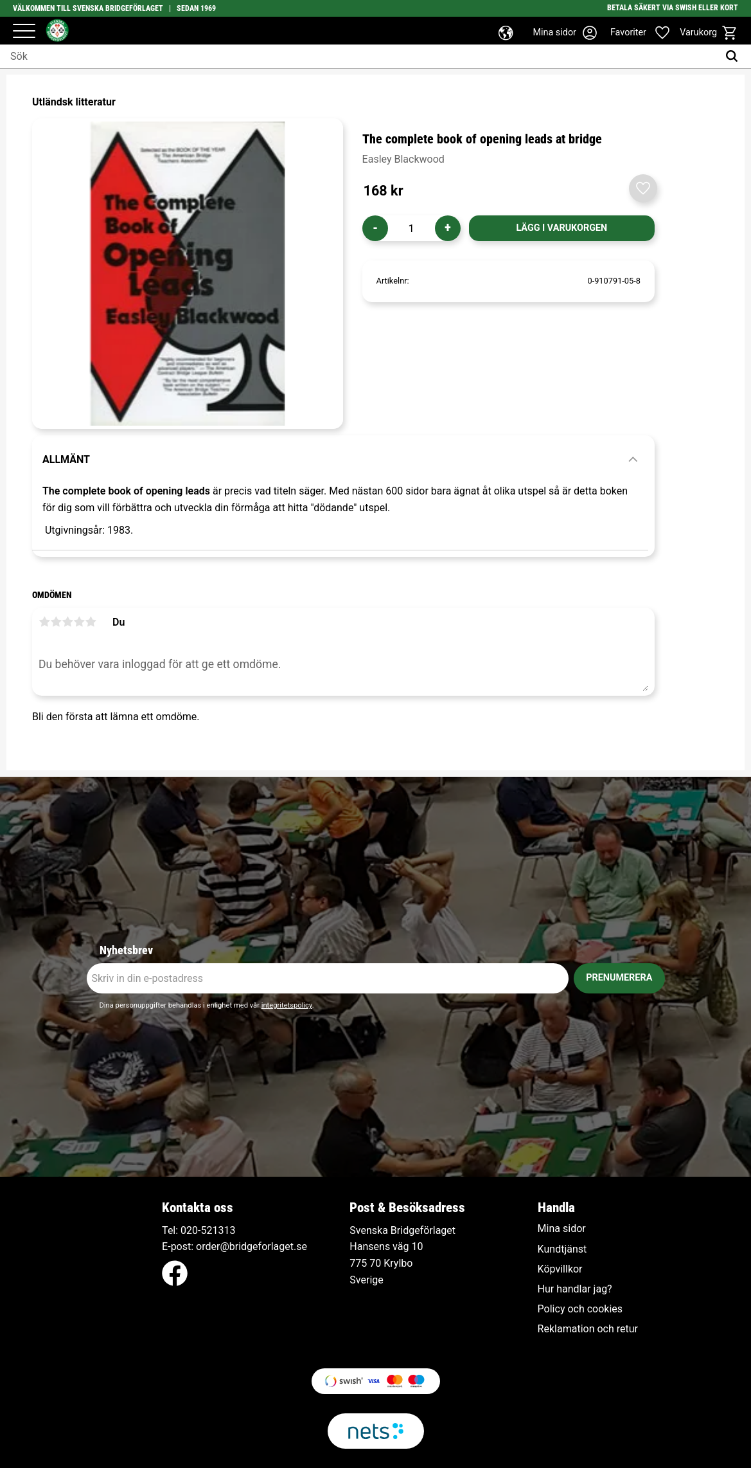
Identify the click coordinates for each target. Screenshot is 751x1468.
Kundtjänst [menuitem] (562, 1249)
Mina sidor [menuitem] (562, 1229)
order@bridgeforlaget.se (251, 1246)
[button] (24, 32)
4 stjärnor (79, 622)
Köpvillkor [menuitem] (560, 1269)
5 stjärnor (90, 622)
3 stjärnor (67, 622)
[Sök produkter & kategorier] (359, 56)
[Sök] (734, 56)
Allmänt (66, 459)
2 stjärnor (56, 622)
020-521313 (208, 1230)
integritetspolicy (286, 1005)
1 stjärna (44, 622)
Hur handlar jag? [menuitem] (575, 1289)
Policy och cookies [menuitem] (580, 1309)
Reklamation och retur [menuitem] (588, 1329)
